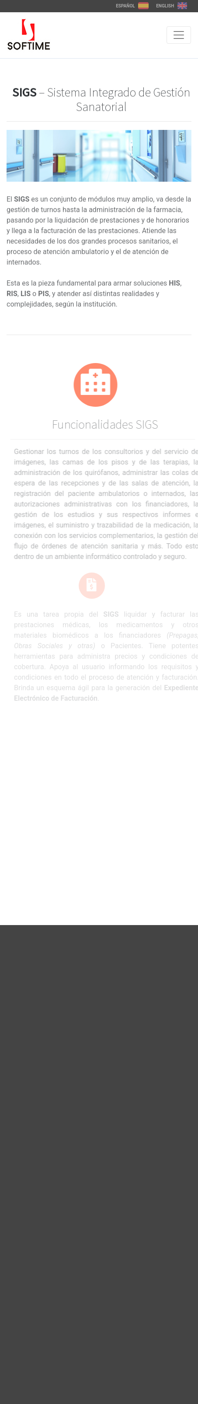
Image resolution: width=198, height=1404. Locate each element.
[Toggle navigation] (179, 35)
